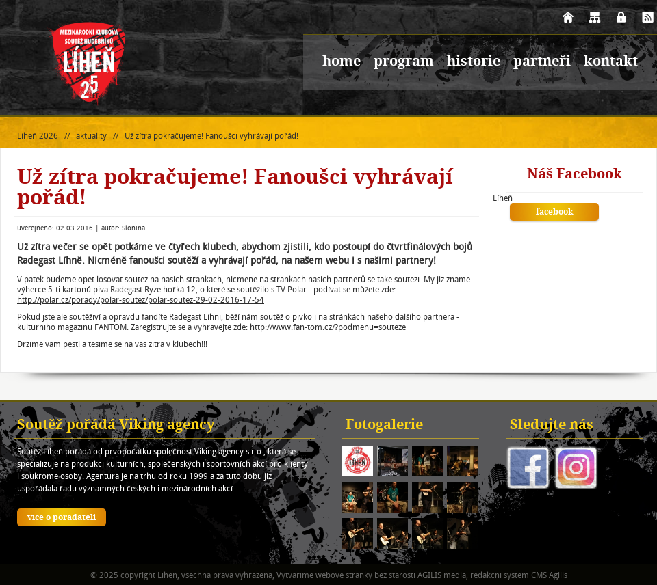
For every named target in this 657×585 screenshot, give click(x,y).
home (341, 62)
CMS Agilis (549, 575)
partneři (542, 62)
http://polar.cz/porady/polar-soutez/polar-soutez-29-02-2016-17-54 (140, 300)
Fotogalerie (384, 426)
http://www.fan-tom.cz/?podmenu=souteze (328, 327)
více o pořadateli (61, 518)
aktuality (91, 136)
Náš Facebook (574, 175)
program (404, 62)
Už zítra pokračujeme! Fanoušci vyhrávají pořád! (211, 136)
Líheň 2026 (37, 136)
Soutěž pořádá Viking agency (116, 426)
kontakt (611, 62)
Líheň (503, 198)
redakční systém (499, 575)
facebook (555, 212)
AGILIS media (441, 575)
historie (473, 62)
